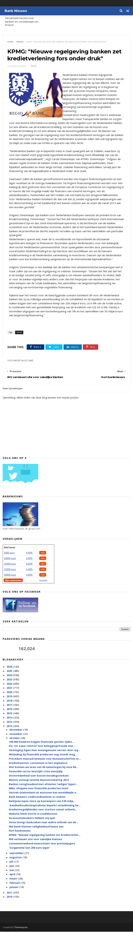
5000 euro (9, 553)
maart (13, 879)
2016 (10, 709)
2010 (10, 897)
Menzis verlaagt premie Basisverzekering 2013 (39, 780)
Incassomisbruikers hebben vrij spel (32, 818)
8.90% (29, 553)
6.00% (29, 558)
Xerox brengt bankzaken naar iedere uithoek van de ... (44, 822)
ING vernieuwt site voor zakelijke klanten (35, 839)
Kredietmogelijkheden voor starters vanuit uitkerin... (43, 810)
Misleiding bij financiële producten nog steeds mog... (43, 754)
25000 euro (10, 569)
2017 (10, 705)
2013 (10, 722)
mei (12, 870)
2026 (10, 667)
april (12, 874)
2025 (10, 671)
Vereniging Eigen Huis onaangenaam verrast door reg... (44, 750)
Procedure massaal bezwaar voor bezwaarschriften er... (45, 759)
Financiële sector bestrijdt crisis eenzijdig (36, 772)
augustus (15, 858)
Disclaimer (43, 580)
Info (43, 553)
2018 (10, 701)
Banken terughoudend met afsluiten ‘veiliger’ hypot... (43, 784)
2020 (10, 692)
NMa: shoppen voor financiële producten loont (38, 788)
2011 (10, 893)
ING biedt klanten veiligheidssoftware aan (36, 827)
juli (11, 862)
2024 (10, 675)
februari (15, 883)
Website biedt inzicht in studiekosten (33, 814)
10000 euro (10, 558)
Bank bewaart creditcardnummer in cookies (37, 797)
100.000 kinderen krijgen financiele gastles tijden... (41, 742)
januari (14, 887)
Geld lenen (9, 547)
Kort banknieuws (20, 831)
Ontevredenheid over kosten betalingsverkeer (39, 776)
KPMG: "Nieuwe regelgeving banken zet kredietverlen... (44, 835)
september (16, 853)
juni (12, 866)
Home (10, 42)
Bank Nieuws (15, 11)
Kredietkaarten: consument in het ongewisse (38, 763)
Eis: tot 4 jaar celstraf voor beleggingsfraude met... (42, 746)
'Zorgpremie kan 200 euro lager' (29, 848)
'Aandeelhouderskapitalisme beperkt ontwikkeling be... (45, 805)
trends (19, 42)
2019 (10, 696)
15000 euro (10, 564)
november (16, 734)
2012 (10, 726)
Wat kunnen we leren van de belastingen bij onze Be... (43, 767)
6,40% (29, 569)
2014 (10, 718)
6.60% (29, 564)
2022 (10, 684)
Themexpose (21, 927)
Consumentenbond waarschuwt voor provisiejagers (42, 843)
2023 (10, 679)
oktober (14, 738)
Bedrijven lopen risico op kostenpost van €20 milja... (42, 801)
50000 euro (10, 575)
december (16, 730)
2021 (10, 688)
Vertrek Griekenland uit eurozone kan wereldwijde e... (43, 793)
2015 (10, 713)
